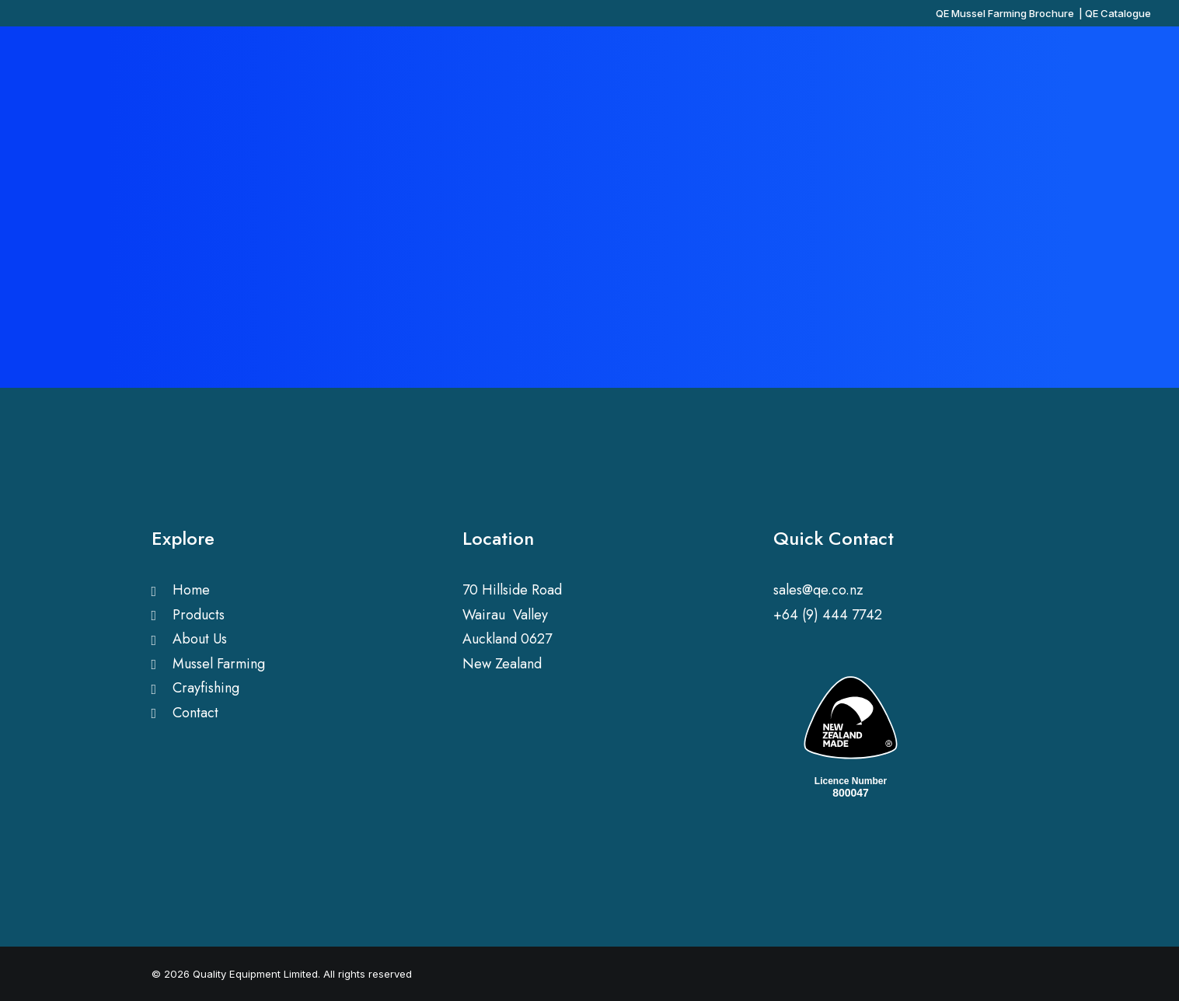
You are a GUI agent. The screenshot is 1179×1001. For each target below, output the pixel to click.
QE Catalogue (1118, 13)
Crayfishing (206, 688)
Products (199, 615)
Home (191, 590)
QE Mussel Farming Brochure (1005, 13)
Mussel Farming (219, 664)
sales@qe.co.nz (818, 590)
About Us (200, 639)
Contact (195, 713)
